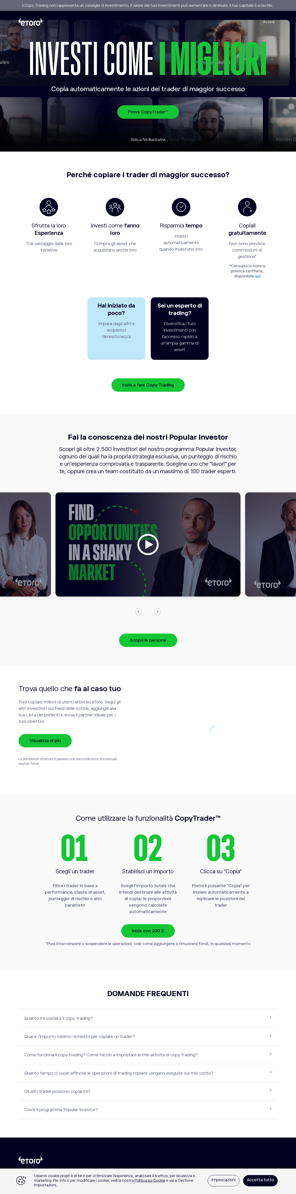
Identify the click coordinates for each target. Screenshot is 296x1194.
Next (157, 611)
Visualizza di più (45, 740)
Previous (138, 611)
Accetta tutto (260, 1180)
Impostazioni (223, 1180)
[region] (148, 1181)
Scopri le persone (148, 640)
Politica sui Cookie (150, 1180)
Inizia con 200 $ (148, 930)
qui (258, 276)
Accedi (268, 22)
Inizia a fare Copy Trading (148, 384)
